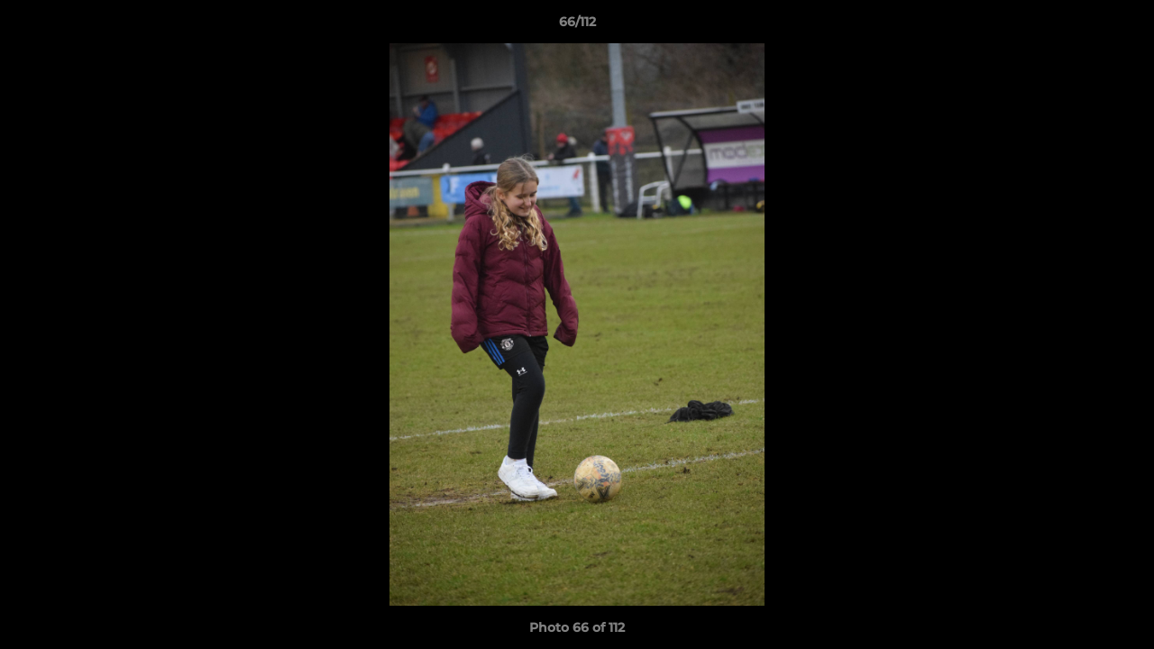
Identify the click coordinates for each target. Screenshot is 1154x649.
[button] (1121, 26)
